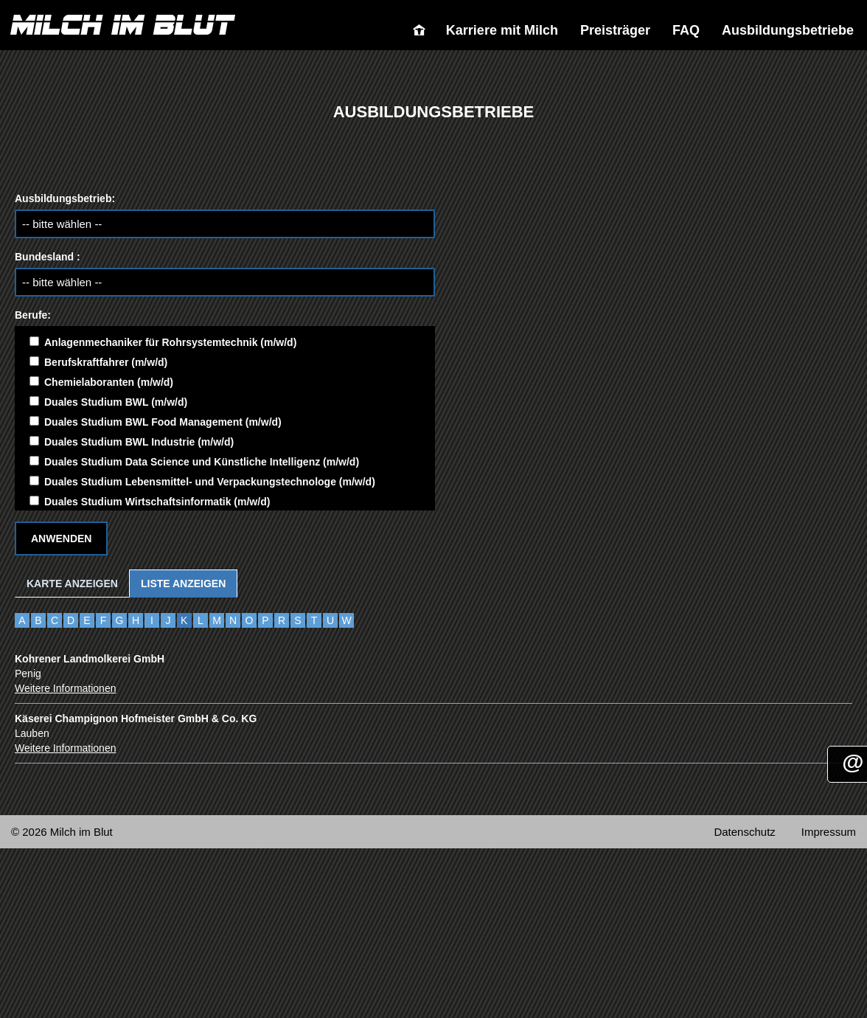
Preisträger (615, 30)
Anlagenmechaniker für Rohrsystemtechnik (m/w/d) (162, 342)
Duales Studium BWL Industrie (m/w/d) (131, 442)
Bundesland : (47, 257)
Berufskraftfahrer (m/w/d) (98, 362)
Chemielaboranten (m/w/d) (101, 382)
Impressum (828, 831)
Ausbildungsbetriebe (788, 30)
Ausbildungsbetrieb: (65, 198)
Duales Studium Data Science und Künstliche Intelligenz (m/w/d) (194, 462)
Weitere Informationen (65, 688)
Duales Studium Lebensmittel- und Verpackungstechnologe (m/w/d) (202, 482)
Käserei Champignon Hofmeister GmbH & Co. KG (136, 718)
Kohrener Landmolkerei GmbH (89, 659)
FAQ (686, 30)
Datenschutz (744, 831)
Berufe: (33, 315)
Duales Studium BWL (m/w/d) (108, 402)
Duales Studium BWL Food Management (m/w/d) (155, 422)
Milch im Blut (424, 30)
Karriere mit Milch (502, 30)
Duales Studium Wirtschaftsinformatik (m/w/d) (149, 502)
